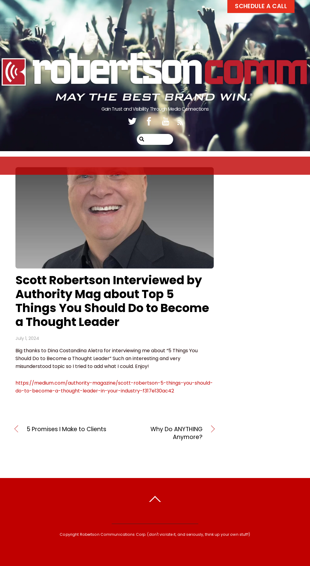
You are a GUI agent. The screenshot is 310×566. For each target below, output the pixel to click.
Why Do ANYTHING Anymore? (161, 433)
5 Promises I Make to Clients (66, 429)
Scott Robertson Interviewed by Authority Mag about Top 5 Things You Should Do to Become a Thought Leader (112, 301)
